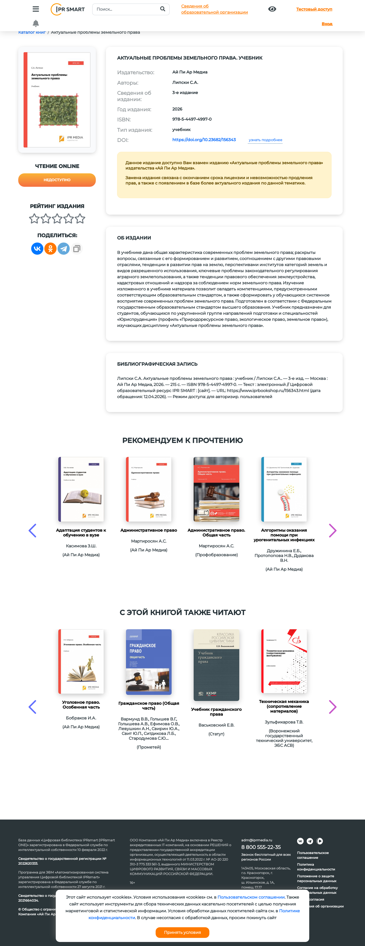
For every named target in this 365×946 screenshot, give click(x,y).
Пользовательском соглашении (251, 897)
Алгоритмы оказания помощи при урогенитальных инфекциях (284, 535)
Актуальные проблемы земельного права (95, 32)
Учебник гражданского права (216, 712)
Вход (327, 24)
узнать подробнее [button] (265, 140)
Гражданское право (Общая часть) (148, 706)
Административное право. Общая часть (216, 532)
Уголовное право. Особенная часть (81, 705)
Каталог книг (32, 32)
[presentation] (32, 530)
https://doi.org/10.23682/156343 (204, 139)
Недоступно (57, 180)
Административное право (148, 530)
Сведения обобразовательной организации (214, 9)
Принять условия (182, 932)
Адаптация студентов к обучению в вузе (81, 532)
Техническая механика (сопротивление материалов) (284, 706)
